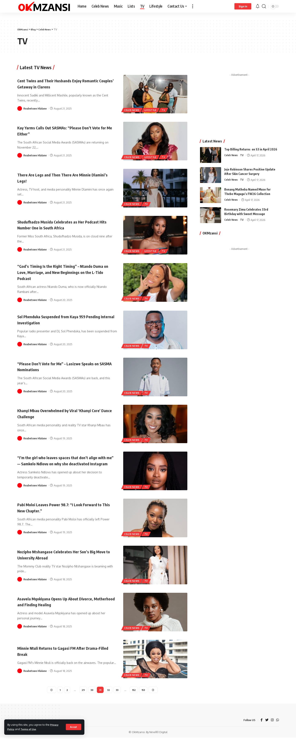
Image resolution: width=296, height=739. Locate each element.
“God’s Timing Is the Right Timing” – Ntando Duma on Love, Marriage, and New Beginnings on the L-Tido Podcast (65, 272)
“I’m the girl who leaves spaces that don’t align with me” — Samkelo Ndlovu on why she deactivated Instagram (63, 461)
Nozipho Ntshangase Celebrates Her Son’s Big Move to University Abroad (62, 555)
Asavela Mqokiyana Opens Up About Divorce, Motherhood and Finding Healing (61, 602)
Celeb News (132, 109)
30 (91, 690)
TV (164, 109)
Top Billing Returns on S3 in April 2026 (250, 141)
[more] (193, 6)
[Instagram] (271, 722)
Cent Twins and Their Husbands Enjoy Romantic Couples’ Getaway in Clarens (64, 83)
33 (117, 690)
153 (144, 690)
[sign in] (242, 6)
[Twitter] (266, 722)
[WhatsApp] (277, 722)
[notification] (257, 6)
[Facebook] (261, 722)
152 (134, 690)
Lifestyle (152, 109)
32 (108, 690)
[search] (264, 6)
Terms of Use (30, 729)
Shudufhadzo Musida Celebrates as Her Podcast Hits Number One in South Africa (64, 225)
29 (82, 690)
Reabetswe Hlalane (35, 108)
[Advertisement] (239, 96)
